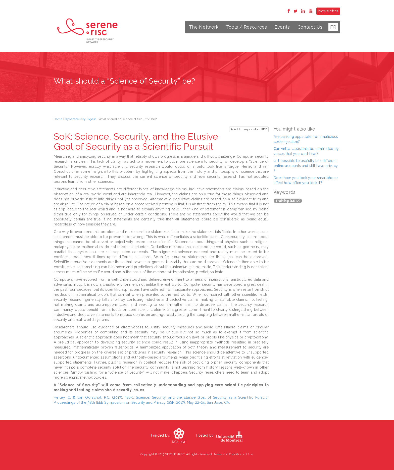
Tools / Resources (246, 27)
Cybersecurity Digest (80, 119)
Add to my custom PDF (249, 129)
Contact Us (310, 27)
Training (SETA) (287, 201)
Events (282, 27)
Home (58, 119)
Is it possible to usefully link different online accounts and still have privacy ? (306, 166)
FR (333, 27)
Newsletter (328, 11)
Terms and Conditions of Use (233, 454)
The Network (204, 27)
